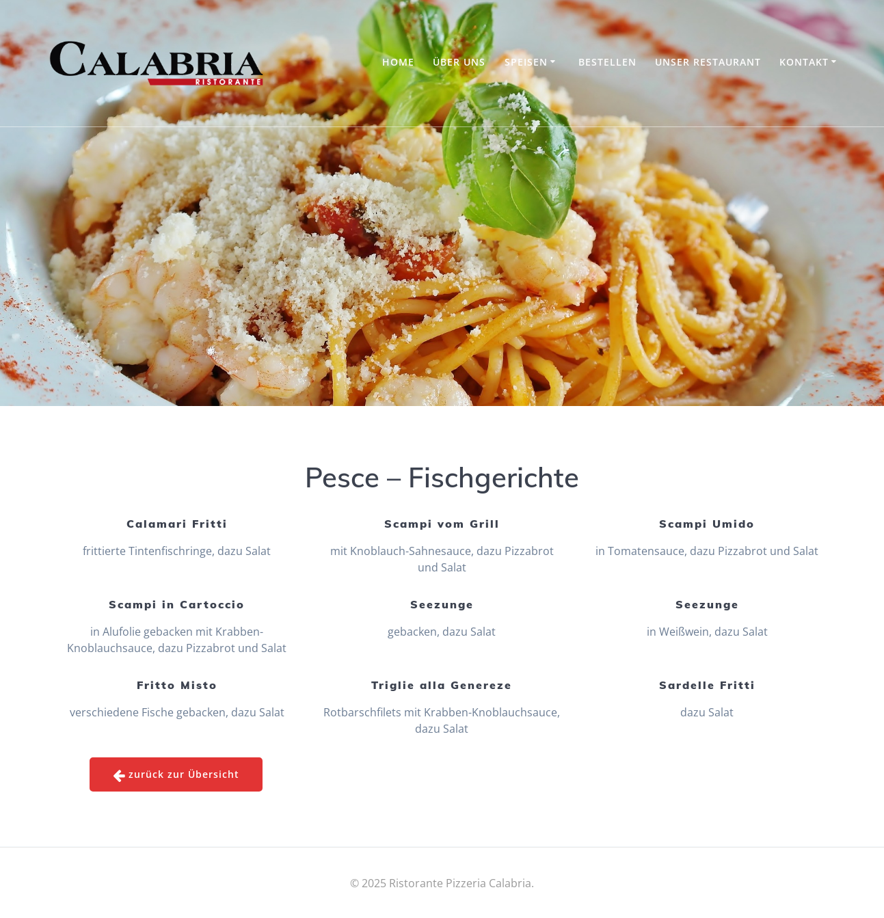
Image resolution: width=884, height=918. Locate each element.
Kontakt (804, 61)
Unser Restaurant (708, 61)
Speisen (526, 61)
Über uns (459, 61)
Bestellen (607, 61)
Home (398, 61)
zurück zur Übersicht (176, 775)
